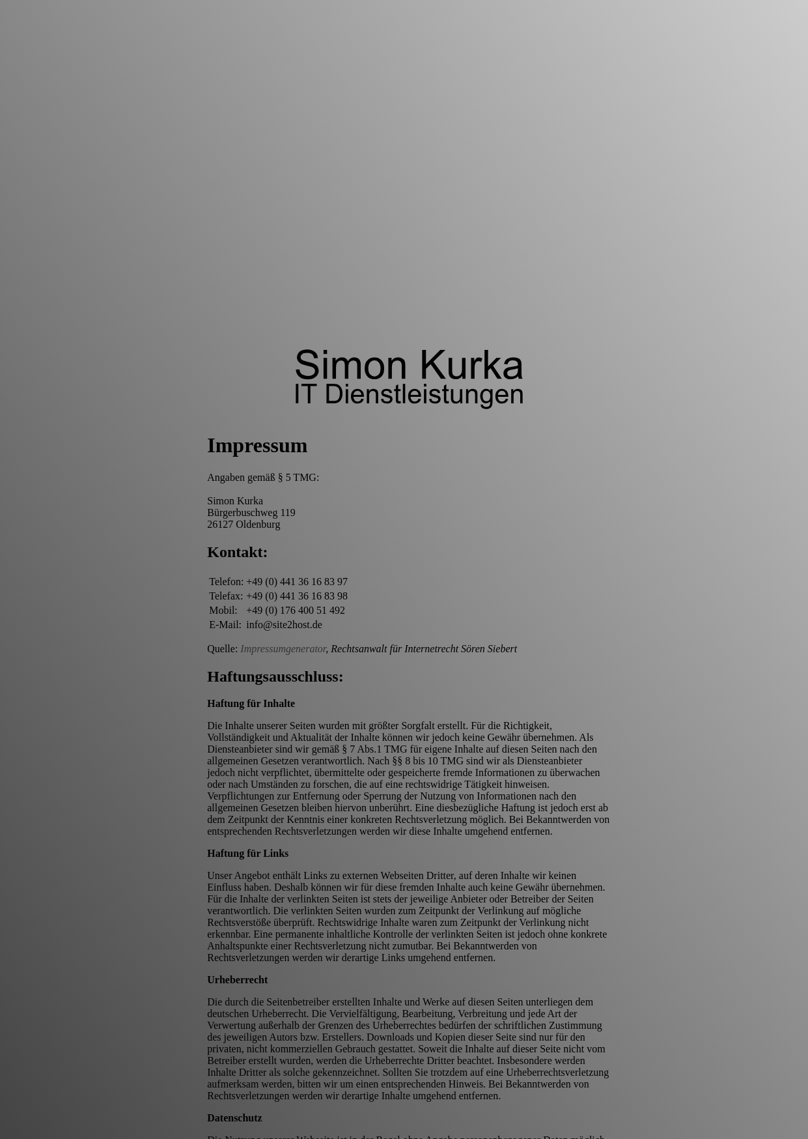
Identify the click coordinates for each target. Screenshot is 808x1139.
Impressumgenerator (283, 648)
